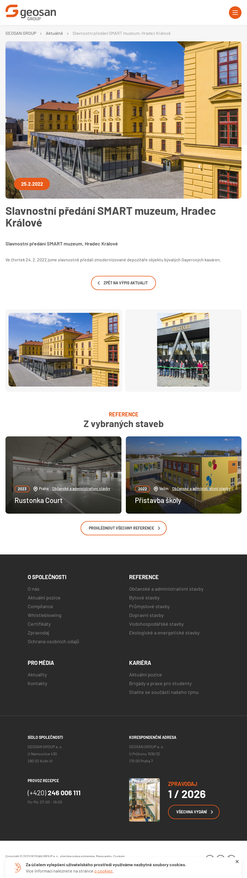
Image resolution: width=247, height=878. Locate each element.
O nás (33, 589)
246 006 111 (54, 792)
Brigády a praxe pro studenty (160, 683)
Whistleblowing (44, 615)
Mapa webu (104, 856)
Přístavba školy (158, 500)
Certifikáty (39, 624)
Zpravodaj (38, 633)
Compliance (40, 606)
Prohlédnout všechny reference (124, 528)
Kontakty (37, 683)
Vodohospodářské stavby (156, 624)
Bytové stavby (144, 597)
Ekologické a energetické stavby (164, 633)
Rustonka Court (39, 500)
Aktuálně (54, 33)
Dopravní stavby (146, 615)
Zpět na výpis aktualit (123, 283)
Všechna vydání (194, 812)
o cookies (103, 870)
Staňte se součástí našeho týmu (164, 692)
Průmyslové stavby (149, 606)
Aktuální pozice (44, 597)
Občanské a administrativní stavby (81, 488)
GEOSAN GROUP (20, 33)
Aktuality (37, 674)
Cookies (119, 856)
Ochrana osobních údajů (53, 641)
